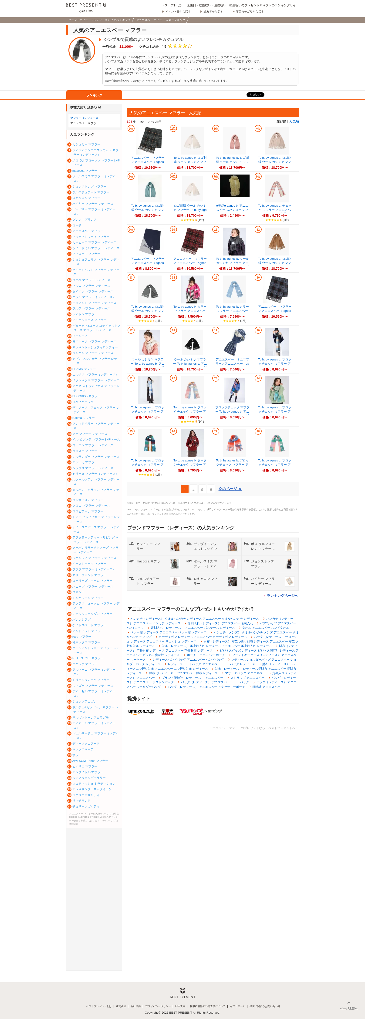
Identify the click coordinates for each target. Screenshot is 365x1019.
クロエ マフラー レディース (91, 505)
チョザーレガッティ (86, 806)
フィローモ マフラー (86, 254)
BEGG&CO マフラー (86, 396)
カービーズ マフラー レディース (94, 242)
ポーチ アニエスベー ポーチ (206, 655)
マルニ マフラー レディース (91, 285)
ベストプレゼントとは (99, 1006)
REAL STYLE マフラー (88, 658)
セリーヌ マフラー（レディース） (95, 473)
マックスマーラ (83, 749)
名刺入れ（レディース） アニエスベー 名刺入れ (220, 623)
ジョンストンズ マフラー (89, 186)
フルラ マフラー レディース (91, 308)
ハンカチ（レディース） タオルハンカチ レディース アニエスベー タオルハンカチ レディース (195, 618)
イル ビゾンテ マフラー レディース (96, 439)
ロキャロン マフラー (86, 198)
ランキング (94, 95)
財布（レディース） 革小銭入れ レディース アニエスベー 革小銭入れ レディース (217, 646)
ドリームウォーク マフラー (91, 680)
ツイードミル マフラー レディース (95, 248)
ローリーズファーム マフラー (92, 580)
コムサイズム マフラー (88, 500)
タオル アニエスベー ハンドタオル (265, 627)
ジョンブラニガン (84, 701)
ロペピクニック (83, 402)
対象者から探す (213, 11)
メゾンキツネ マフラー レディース (95, 380)
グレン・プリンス (84, 219)
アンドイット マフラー (88, 631)
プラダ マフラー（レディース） (94, 569)
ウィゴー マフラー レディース (92, 685)
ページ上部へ (349, 1008)
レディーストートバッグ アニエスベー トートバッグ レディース (211, 664)
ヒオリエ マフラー (85, 766)
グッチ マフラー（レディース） (94, 297)
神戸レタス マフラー (86, 642)
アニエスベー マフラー (88, 231)
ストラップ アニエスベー (247, 677)
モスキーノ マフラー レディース (94, 341)
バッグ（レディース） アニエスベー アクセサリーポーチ (206, 687)
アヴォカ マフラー (85, 462)
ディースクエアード (86, 743)
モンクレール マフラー (88, 598)
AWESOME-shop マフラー (90, 761)
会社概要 (136, 1006)
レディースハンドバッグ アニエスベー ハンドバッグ (188, 659)
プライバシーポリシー (158, 1006)
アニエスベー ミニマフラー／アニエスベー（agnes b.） (232, 364)
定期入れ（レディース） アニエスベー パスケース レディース (193, 627)
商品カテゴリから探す (250, 11)
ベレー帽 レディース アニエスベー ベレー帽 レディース (168, 632)
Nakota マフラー (83, 418)
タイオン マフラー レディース (92, 291)
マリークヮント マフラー (89, 575)
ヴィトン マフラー (85, 314)
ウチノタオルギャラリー (89, 778)
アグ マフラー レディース (89, 434)
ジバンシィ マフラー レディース (94, 558)
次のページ (230, 489)
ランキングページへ (282, 596)
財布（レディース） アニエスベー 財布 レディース (183, 673)
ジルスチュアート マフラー (91, 192)
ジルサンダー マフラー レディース (95, 456)
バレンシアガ (81, 619)
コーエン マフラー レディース (92, 445)
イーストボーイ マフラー (89, 563)
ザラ (75, 755)
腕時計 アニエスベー (266, 687)
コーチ (76, 225)
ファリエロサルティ (86, 795)
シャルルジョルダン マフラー (92, 613)
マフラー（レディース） (85, 118)
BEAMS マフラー (84, 369)
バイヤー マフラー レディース (92, 203)
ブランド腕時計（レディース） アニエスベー (192, 677)
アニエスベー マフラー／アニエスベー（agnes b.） (147, 162)
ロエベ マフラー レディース (91, 280)
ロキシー (78, 592)
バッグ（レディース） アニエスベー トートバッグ (215, 682)
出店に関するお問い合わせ (265, 1006)
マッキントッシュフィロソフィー (95, 347)
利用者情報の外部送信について (208, 1006)
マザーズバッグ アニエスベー (245, 673)
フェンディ (80, 336)
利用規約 (180, 1006)
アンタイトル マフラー (88, 772)
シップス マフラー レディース (92, 468)
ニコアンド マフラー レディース (94, 303)
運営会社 (121, 1006)
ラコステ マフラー (85, 451)
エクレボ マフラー (85, 664)
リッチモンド (81, 800)
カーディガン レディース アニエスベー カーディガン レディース (203, 637)
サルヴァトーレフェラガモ (90, 717)
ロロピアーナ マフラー (88, 511)
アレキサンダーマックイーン (92, 789)
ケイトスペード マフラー (89, 625)
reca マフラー (81, 636)
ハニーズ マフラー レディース (92, 586)
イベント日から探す (178, 11)
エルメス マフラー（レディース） (95, 374)
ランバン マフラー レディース (92, 353)
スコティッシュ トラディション (94, 783)
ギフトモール (237, 1006)
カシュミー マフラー (86, 144)
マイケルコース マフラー (89, 320)
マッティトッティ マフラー (91, 237)
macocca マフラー (85, 170)
